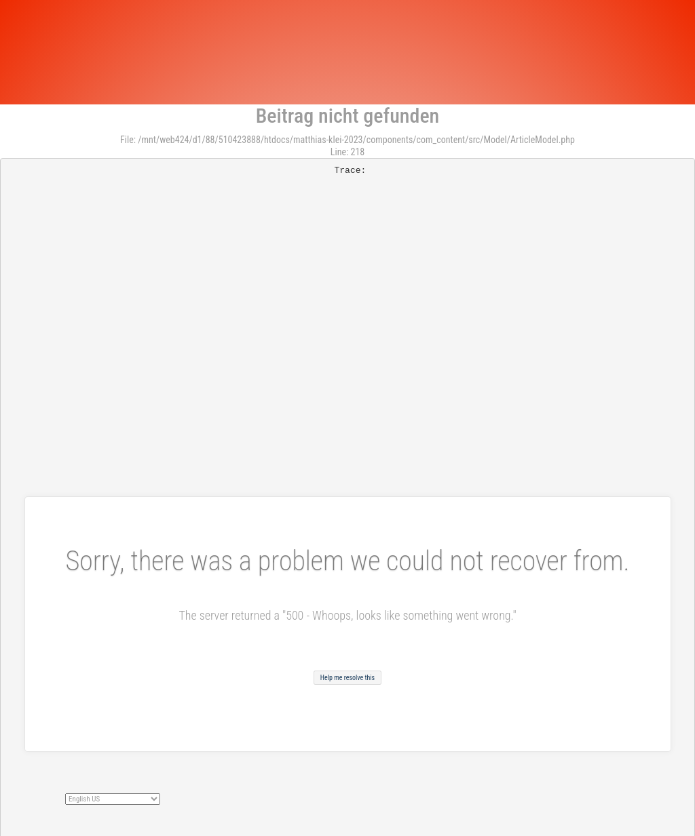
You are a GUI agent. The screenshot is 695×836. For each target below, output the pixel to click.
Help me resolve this (347, 677)
